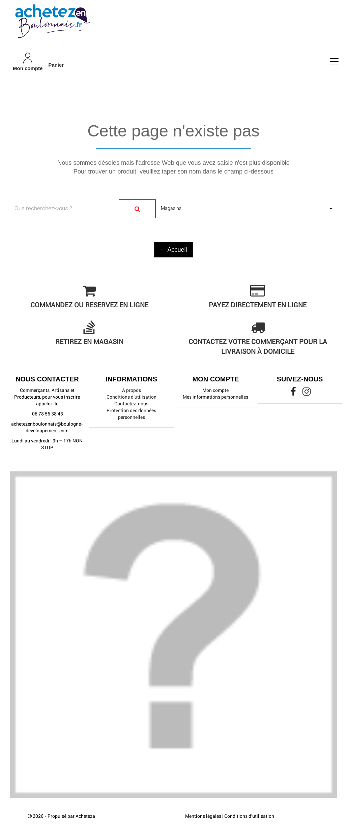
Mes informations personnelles (215, 397)
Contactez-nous (131, 403)
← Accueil (173, 249)
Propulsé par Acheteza (71, 816)
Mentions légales (203, 816)
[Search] (137, 208)
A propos (131, 390)
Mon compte (215, 390)
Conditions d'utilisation (131, 397)
